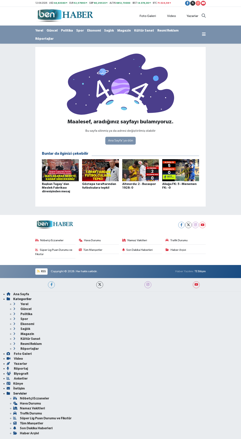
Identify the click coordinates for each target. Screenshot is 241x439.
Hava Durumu (90, 240)
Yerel (39, 30)
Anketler (17, 378)
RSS (41, 271)
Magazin (124, 30)
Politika (67, 30)
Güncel (52, 30)
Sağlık (109, 30)
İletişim (16, 388)
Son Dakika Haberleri (137, 249)
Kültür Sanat (144, 30)
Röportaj (17, 368)
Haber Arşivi (176, 249)
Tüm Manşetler (91, 249)
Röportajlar (44, 38)
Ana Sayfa (18, 294)
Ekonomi (94, 30)
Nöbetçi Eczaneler (49, 240)
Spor (80, 30)
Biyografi (17, 373)
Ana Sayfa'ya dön (120, 140)
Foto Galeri (146, 16)
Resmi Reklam (168, 30)
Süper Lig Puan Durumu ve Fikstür (54, 252)
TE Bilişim (200, 271)
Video (169, 16)
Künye (15, 383)
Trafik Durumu (177, 240)
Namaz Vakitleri (134, 240)
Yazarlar (190, 16)
